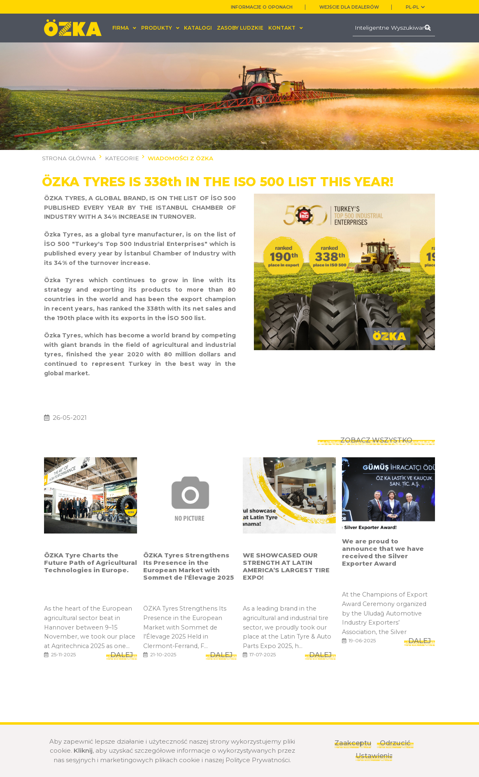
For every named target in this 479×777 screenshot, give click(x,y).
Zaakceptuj (353, 743)
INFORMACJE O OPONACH (262, 7)
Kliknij (83, 750)
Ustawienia (374, 755)
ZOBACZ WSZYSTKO (376, 430)
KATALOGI (198, 28)
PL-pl (415, 7)
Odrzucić (395, 743)
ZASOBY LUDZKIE (240, 28)
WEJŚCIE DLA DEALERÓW (349, 7)
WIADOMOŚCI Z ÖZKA (180, 158)
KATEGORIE (122, 158)
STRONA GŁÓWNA (69, 158)
